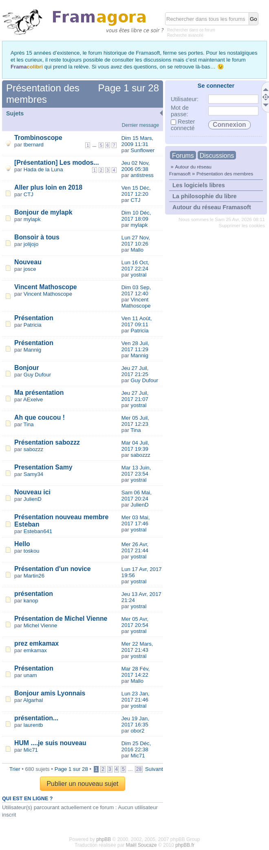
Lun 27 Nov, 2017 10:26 (135, 241)
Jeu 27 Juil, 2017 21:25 (135, 371)
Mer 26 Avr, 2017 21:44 (134, 547)
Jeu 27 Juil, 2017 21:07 (135, 396)
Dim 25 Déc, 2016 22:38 (136, 746)
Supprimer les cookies (242, 225)
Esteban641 (38, 531)
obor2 (138, 731)
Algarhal (33, 700)
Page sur (128, 87)
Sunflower (143, 150)
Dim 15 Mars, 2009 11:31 (137, 141)
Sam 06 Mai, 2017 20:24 (136, 495)
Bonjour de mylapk (43, 212)
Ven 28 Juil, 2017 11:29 (135, 346)
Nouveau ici (32, 492)
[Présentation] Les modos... (56, 162)
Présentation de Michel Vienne (60, 618)
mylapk (32, 219)
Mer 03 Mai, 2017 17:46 (135, 520)
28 (138, 769)
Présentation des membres (224, 173)
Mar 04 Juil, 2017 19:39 (135, 446)
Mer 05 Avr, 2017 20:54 (134, 622)
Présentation (33, 317)
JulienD (33, 499)
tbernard (34, 145)
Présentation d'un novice (52, 568)
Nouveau (28, 262)
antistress (142, 175)
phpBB (103, 839)
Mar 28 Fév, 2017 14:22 (135, 672)
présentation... (36, 718)
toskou (32, 551)
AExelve (33, 399)
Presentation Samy (43, 467)
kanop (31, 601)
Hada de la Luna (43, 169)
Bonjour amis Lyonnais (49, 693)
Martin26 (34, 576)
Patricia (33, 325)
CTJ (28, 194)
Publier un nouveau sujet (82, 783)
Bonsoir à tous (37, 237)
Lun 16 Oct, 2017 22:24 (135, 265)
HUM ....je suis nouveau (50, 742)
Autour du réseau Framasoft (211, 207)
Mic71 (31, 750)
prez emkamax (36, 643)
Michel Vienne (40, 625)
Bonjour (26, 367)
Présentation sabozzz (47, 442)
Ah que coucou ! (39, 417)
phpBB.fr (184, 845)
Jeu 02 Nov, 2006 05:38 (135, 166)
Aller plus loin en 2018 (48, 187)
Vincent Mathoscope (45, 286)
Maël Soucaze (141, 845)
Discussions (217, 155)
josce (30, 269)
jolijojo (31, 244)
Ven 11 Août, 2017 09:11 (136, 321)
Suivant (154, 769)
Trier (14, 769)
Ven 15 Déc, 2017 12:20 (136, 191)
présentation (33, 593)
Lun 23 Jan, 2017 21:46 (135, 697)
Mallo (137, 250)
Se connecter (216, 85)
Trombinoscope (38, 137)
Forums (183, 155)
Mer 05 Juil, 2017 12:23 (135, 421)
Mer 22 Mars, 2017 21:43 (137, 647)
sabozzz (33, 449)
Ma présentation (39, 392)
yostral (139, 275)
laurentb (33, 725)
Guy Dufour (37, 375)
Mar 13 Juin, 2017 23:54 (136, 471)
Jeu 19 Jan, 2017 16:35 (135, 721)
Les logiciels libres (198, 185)
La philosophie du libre (204, 196)
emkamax (35, 650)
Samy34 (33, 474)
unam (30, 675)
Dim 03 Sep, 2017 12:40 (136, 290)
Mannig (32, 350)
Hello (22, 543)
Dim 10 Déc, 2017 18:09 (136, 216)
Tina (29, 424)
